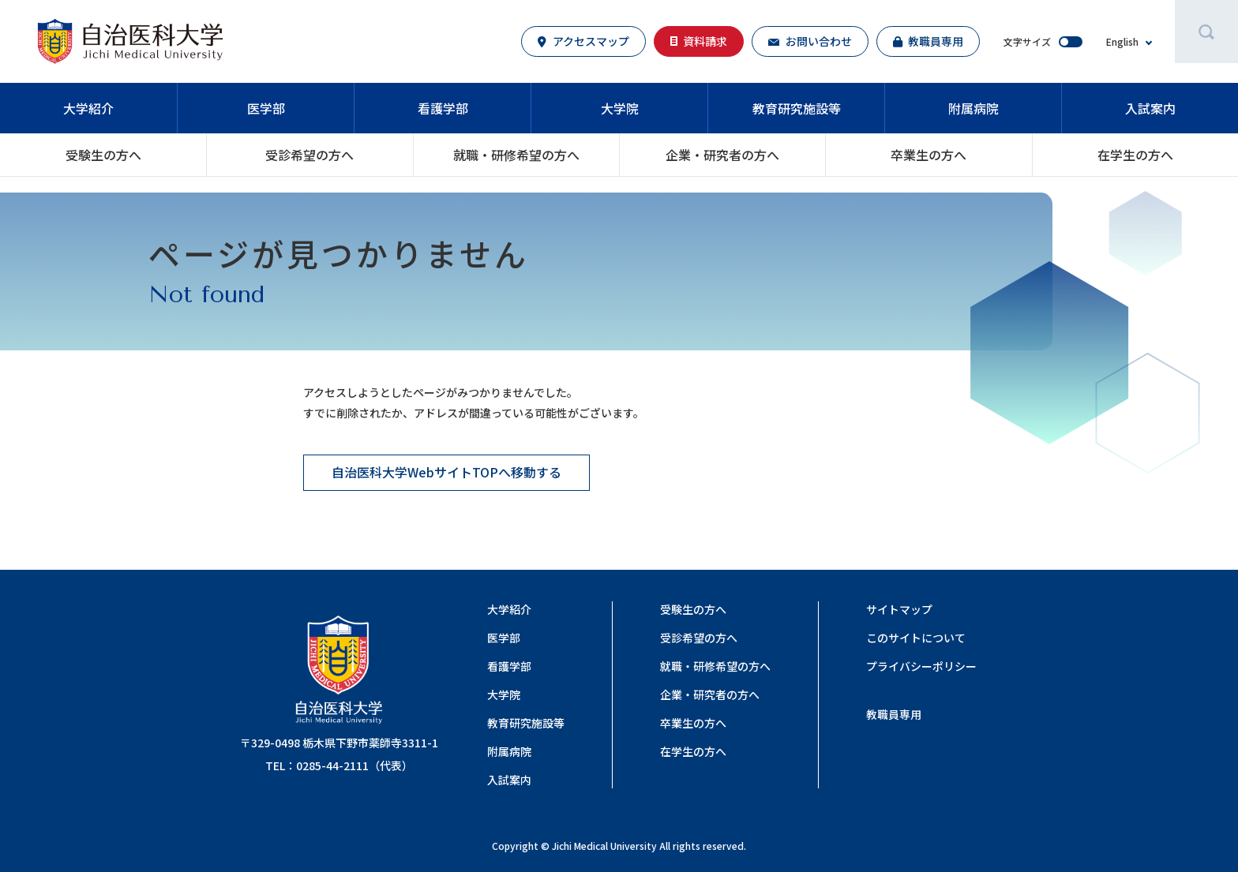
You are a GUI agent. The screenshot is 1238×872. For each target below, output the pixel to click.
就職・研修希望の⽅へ (516, 154)
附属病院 (973, 108)
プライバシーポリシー (921, 666)
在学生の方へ (1135, 154)
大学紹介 (88, 108)
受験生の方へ (103, 154)
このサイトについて (916, 638)
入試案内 (1150, 108)
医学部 (266, 108)
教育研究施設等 (796, 108)
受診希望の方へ (309, 154)
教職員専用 (893, 714)
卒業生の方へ (928, 154)
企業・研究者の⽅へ (722, 154)
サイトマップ (899, 609)
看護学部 (443, 108)
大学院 (620, 108)
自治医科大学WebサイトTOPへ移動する (446, 471)
